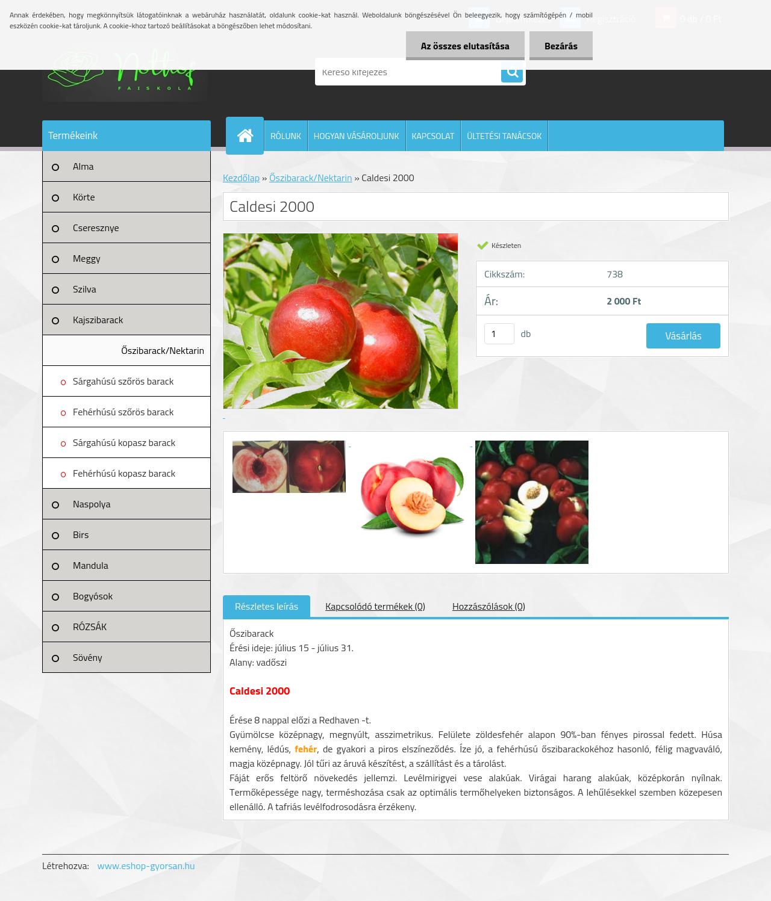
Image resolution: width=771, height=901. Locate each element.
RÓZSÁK (90, 626)
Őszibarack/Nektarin (162, 350)
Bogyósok (93, 596)
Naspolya (91, 504)
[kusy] (499, 333)
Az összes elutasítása (465, 46)
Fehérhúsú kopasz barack (124, 473)
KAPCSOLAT (433, 135)
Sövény (87, 657)
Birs (81, 534)
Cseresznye (96, 227)
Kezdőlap (241, 177)
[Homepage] (250, 135)
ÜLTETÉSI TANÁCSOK (504, 135)
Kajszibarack (98, 319)
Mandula (90, 565)
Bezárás (561, 46)
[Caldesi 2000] (290, 442)
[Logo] (125, 72)
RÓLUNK (285, 135)
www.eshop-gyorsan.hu (146, 865)
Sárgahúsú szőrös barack (123, 381)
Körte (84, 197)
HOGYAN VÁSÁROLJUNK (356, 135)
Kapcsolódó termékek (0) (375, 606)
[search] (512, 72)
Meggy (87, 258)
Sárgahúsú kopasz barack (124, 442)
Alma (83, 166)
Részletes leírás (266, 606)
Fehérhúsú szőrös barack (123, 411)
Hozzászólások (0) (488, 606)
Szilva (84, 289)
